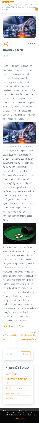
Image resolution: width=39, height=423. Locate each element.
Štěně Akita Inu (11, 397)
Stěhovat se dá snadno (14, 387)
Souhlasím (19, 419)
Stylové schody (11, 373)
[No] (36, 416)
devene (7, 56)
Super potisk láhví (12, 392)
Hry (5, 44)
